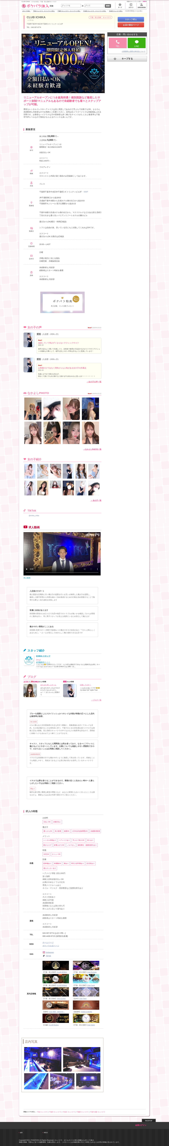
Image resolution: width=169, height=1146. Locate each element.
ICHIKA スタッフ (43, 656)
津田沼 (46, 1132)
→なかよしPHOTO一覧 (92, 449)
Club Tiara (82, 999)
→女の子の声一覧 (94, 382)
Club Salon (91, 1025)
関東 (37, 6)
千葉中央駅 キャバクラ (97, 1112)
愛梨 (39, 334)
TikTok (47, 956)
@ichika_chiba (34, 516)
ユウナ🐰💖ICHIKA (31, 682)
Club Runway (92, 972)
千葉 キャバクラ (42, 1112)
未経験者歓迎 (35, 754)
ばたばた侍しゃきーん (48, 685)
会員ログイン (140, 1125)
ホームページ (48, 942)
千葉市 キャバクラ (55, 1112)
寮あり (32, 789)
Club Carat (91, 985)
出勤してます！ (85, 685)
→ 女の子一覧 (96, 500)
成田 (21, 1132)
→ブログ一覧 (96, 700)
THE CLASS (61, 999)
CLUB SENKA (62, 972)
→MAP (85, 192)
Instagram (48, 952)
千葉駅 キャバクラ (82, 1112)
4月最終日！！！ (43, 662)
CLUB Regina (53, 1025)
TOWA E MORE (86, 1012)
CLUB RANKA (62, 985)
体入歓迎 (33, 722)
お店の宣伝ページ (131, 25)
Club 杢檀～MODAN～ (57, 1012)
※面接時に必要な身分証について (133, 51)
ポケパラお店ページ (51, 946)
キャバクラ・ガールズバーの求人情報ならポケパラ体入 (74, 1140)
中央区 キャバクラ (69, 1112)
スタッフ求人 (131, 19)
